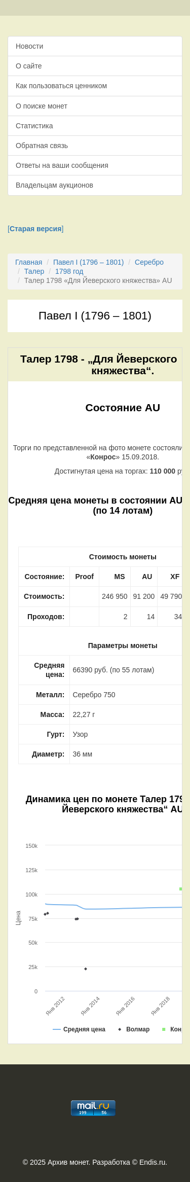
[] (35, 229)
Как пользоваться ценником (61, 86)
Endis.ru (152, 1162)
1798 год (69, 271)
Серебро (149, 262)
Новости (29, 46)
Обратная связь (42, 145)
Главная (28, 262)
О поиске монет (41, 106)
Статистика (34, 126)
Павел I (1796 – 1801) (88, 262)
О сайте (29, 66)
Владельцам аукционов (54, 185)
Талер (34, 271)
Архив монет (68, 1162)
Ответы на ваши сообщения (62, 165)
